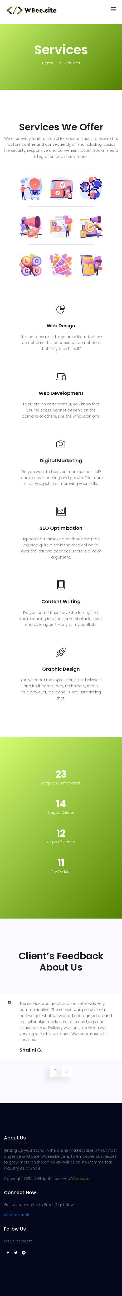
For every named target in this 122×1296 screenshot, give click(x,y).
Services (72, 63)
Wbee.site (80, 1178)
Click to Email (16, 1215)
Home (48, 63)
